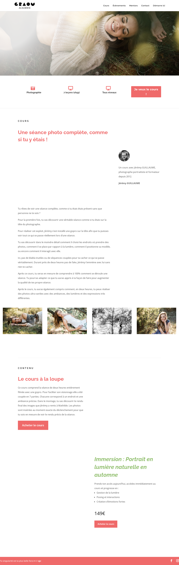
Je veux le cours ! (146, 92)
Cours (106, 6)
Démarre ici (159, 6)
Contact (145, 6)
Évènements (119, 6)
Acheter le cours (33, 425)
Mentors (133, 6)
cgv (39, 561)
